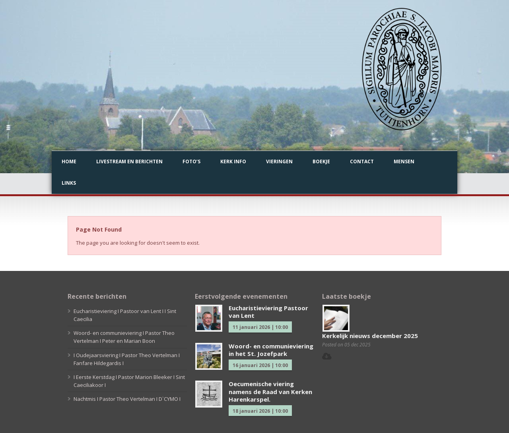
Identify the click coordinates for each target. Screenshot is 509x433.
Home (69, 161)
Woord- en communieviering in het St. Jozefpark (271, 350)
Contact (362, 161)
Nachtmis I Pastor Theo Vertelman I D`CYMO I (127, 398)
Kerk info (233, 161)
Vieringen (279, 161)
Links (69, 183)
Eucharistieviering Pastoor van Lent (268, 312)
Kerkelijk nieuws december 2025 (370, 336)
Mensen (404, 161)
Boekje (321, 161)
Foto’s (191, 161)
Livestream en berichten (129, 161)
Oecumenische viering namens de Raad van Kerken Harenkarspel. (270, 391)
